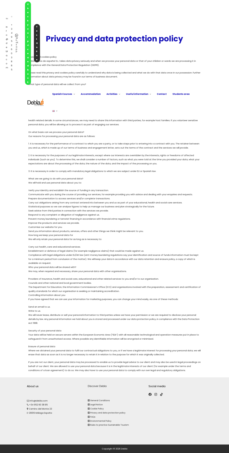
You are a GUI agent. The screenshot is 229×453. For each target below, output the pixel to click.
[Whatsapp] (131, 4)
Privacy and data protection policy (109, 412)
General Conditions (100, 400)
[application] (81, 18)
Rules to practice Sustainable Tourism (110, 424)
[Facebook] (150, 394)
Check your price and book (163, 5)
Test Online (192, 5)
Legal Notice (97, 404)
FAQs (93, 416)
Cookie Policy (97, 408)
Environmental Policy (101, 420)
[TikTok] (161, 394)
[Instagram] (155, 394)
